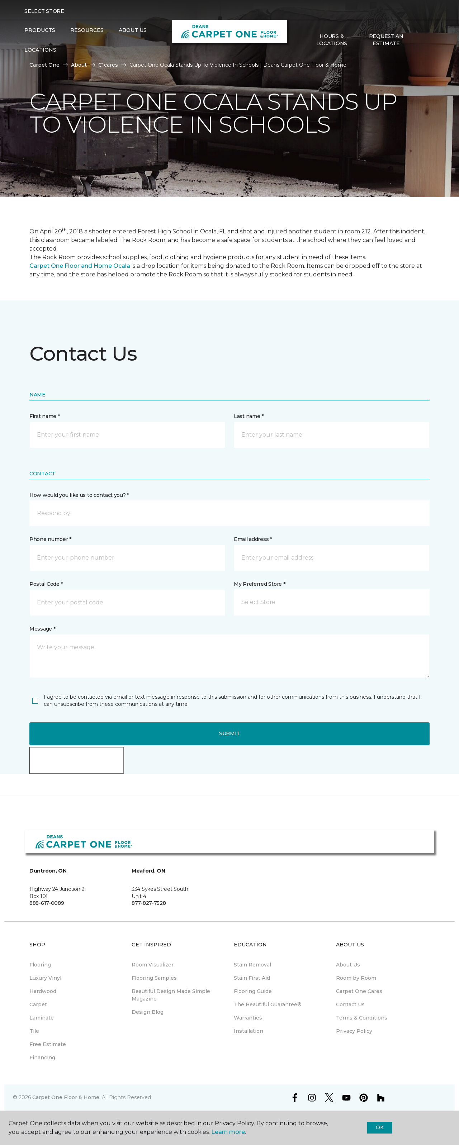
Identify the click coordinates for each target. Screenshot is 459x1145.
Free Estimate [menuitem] (47, 1044)
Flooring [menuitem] (40, 964)
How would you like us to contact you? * (79, 495)
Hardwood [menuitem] (42, 991)
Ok (379, 1127)
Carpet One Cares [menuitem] (359, 991)
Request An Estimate (386, 40)
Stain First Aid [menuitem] (252, 978)
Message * (42, 628)
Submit (229, 733)
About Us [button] (133, 30)
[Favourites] (427, 40)
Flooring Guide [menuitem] (253, 991)
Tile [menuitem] (34, 1031)
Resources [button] (87, 30)
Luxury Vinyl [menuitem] (45, 978)
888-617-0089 (46, 903)
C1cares (108, 65)
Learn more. (228, 1132)
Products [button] (39, 30)
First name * (44, 416)
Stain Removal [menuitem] (252, 964)
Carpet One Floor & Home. (66, 1097)
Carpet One (44, 65)
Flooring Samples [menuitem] (154, 978)
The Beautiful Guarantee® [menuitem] (268, 1004)
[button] (419, 40)
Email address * (253, 539)
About (79, 65)
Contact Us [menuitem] (350, 1004)
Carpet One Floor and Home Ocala (79, 265)
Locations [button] (40, 50)
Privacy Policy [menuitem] (354, 1031)
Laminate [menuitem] (41, 1018)
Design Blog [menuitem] (148, 1012)
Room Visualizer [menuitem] (153, 964)
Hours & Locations (331, 40)
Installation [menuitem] (248, 1031)
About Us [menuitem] (348, 964)
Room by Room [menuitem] (356, 978)
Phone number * (50, 539)
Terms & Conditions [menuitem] (361, 1018)
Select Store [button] (44, 11)
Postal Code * (46, 583)
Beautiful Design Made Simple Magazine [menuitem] (171, 995)
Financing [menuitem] (42, 1057)
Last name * (249, 416)
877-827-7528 (149, 903)
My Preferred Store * (259, 583)
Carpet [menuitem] (38, 1004)
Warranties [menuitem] (248, 1018)
